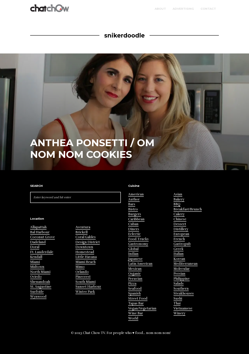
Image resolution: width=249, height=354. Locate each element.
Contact (208, 8)
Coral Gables (85, 237)
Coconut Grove (42, 237)
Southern (181, 289)
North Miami (40, 272)
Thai (177, 303)
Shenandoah (40, 282)
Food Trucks (138, 239)
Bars (131, 204)
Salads (179, 283)
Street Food (137, 298)
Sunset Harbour (88, 287)
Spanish (134, 293)
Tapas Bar (136, 303)
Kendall (36, 257)
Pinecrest (83, 277)
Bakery (179, 199)
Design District (87, 242)
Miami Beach (85, 262)
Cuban (133, 224)
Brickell (81, 232)
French (179, 239)
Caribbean (136, 219)
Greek (178, 249)
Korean (179, 259)
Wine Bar (135, 313)
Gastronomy (138, 244)
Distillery (181, 229)
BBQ (177, 204)
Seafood (135, 289)
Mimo (80, 267)
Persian (179, 274)
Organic (134, 274)
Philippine (182, 279)
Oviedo (36, 277)
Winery (179, 313)
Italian (179, 254)
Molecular (182, 269)
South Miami (85, 282)
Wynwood (38, 297)
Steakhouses (184, 293)
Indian (133, 254)
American (136, 194)
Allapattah (38, 227)
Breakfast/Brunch (188, 209)
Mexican (135, 269)
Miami (35, 262)
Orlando (82, 272)
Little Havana (86, 257)
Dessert (180, 224)
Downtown (84, 247)
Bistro (133, 209)
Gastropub (182, 244)
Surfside (37, 292)
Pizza (132, 283)
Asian (178, 194)
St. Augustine (40, 287)
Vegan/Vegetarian (142, 308)
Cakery (179, 214)
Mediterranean (186, 264)
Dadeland (38, 242)
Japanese (135, 259)
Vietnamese (183, 308)
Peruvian (135, 279)
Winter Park (85, 292)
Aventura (82, 227)
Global (133, 249)
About (160, 8)
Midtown (37, 267)
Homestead (84, 252)
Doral (34, 247)
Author (134, 199)
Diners (133, 229)
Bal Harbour (40, 232)
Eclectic (134, 234)
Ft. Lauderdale (41, 252)
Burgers (134, 214)
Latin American (140, 264)
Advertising (183, 8)
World (133, 318)
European (181, 234)
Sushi (178, 298)
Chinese (180, 219)
